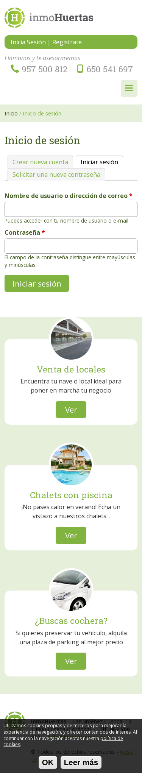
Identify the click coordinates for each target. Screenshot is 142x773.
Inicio (11, 113)
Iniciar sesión (102, 161)
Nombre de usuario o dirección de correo (69, 196)
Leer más (81, 765)
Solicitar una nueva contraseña (56, 174)
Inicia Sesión (28, 42)
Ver (71, 409)
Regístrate (67, 42)
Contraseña (25, 232)
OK (48, 765)
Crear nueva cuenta (40, 162)
